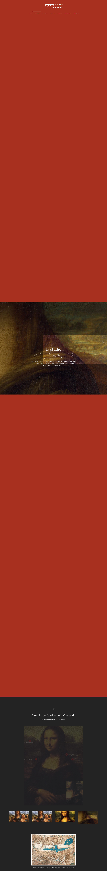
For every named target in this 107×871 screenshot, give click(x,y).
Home (29, 14)
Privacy (76, 14)
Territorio (68, 14)
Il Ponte (52, 14)
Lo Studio (37, 14)
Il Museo (45, 14)
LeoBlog (60, 14)
